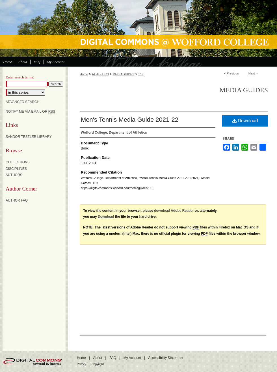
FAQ (112, 358)
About (97, 358)
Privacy (81, 364)
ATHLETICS (100, 74)
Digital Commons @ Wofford (138, 28)
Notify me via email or (30, 112)
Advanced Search (22, 102)
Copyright (98, 364)
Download (245, 120)
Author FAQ (17, 200)
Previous (233, 73)
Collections (18, 162)
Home (84, 74)
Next (251, 73)
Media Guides (244, 90)
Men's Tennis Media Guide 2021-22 (129, 119)
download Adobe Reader (174, 211)
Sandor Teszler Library (29, 137)
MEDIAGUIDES (123, 74)
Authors (14, 175)
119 (140, 74)
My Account (132, 358)
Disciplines (16, 169)
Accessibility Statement (165, 358)
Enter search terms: (20, 77)
